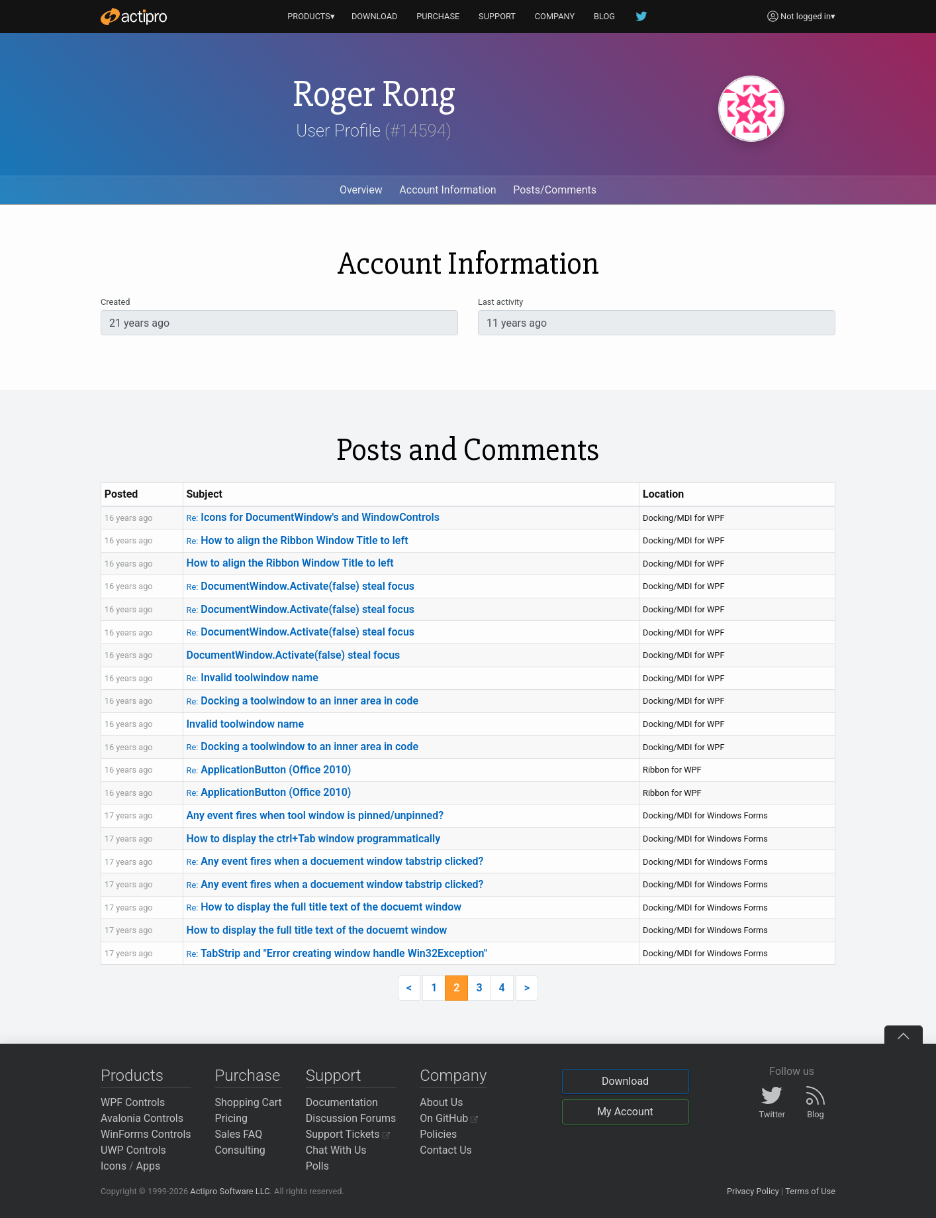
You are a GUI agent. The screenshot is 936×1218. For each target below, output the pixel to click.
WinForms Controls (146, 1134)
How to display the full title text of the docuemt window (324, 907)
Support (333, 1075)
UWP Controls (133, 1150)
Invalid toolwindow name (252, 677)
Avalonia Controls (142, 1118)
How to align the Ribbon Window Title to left (297, 540)
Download (625, 1081)
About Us (441, 1102)
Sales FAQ (239, 1134)
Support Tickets (348, 1134)
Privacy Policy (753, 1191)
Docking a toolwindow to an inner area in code (303, 700)
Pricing (231, 1118)
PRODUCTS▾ (311, 16)
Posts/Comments (554, 190)
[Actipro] (134, 16)
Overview (361, 190)
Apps (148, 1166)
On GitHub (449, 1118)
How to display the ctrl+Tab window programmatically (314, 838)
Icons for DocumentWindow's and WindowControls (313, 517)
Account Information (447, 190)
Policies (438, 1134)
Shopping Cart (248, 1102)
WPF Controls (133, 1102)
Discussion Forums (351, 1118)
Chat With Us (336, 1150)
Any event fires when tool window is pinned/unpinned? (315, 815)
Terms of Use (810, 1191)
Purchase (248, 1075)
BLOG (604, 16)
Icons (113, 1166)
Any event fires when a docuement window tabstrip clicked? (335, 861)
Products (132, 1075)
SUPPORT (497, 16)
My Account (625, 1111)
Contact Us (446, 1150)
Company (453, 1075)
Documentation (342, 1102)
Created (115, 302)
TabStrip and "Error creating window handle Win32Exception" (337, 953)
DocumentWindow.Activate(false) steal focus (301, 586)
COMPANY (555, 16)
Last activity (500, 302)
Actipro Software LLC (229, 1191)
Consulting (240, 1150)
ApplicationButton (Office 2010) (269, 769)
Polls (317, 1166)
